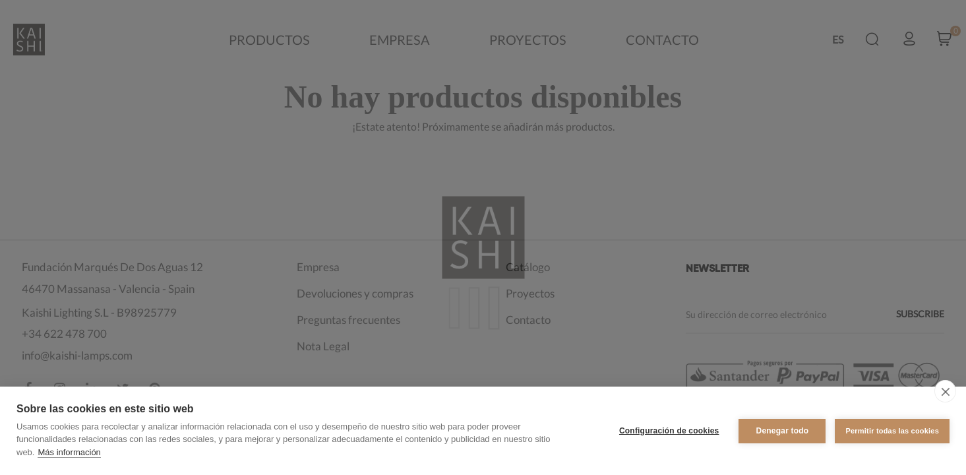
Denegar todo (782, 430)
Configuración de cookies (669, 430)
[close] (945, 391)
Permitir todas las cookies (892, 431)
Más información (69, 452)
